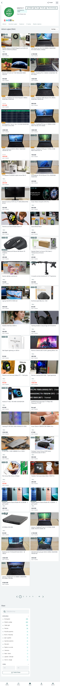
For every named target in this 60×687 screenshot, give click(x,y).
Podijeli (50, 2)
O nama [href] (28, 24)
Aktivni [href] (4, 24)
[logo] (7, 684)
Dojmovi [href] (21, 24)
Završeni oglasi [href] (12, 24)
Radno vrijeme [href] (37, 24)
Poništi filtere (15, 672)
